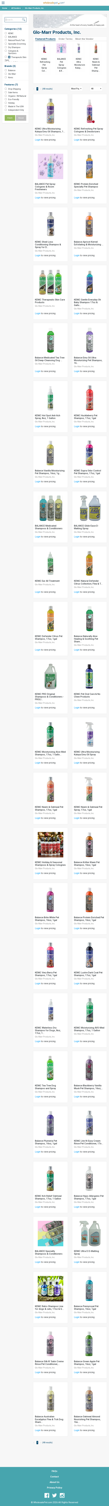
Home (4, 8)
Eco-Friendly (13, 99)
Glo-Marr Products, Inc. (45, 135)
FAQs (54, 1471)
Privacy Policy (54, 1487)
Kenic (10, 77)
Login (37, 139)
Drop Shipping (14, 89)
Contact (54, 1476)
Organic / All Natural (17, 96)
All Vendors (16, 8)
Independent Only (16, 110)
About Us (54, 1482)
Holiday (11, 103)
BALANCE (12, 37)
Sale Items (13, 92)
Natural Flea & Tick (16, 40)
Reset (21, 118)
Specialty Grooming (17, 44)
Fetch (9, 118)
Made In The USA (16, 106)
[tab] (46, 39)
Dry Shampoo (14, 47)
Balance (11, 70)
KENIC (10, 33)
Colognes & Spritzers (13, 52)
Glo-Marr (12, 74)
